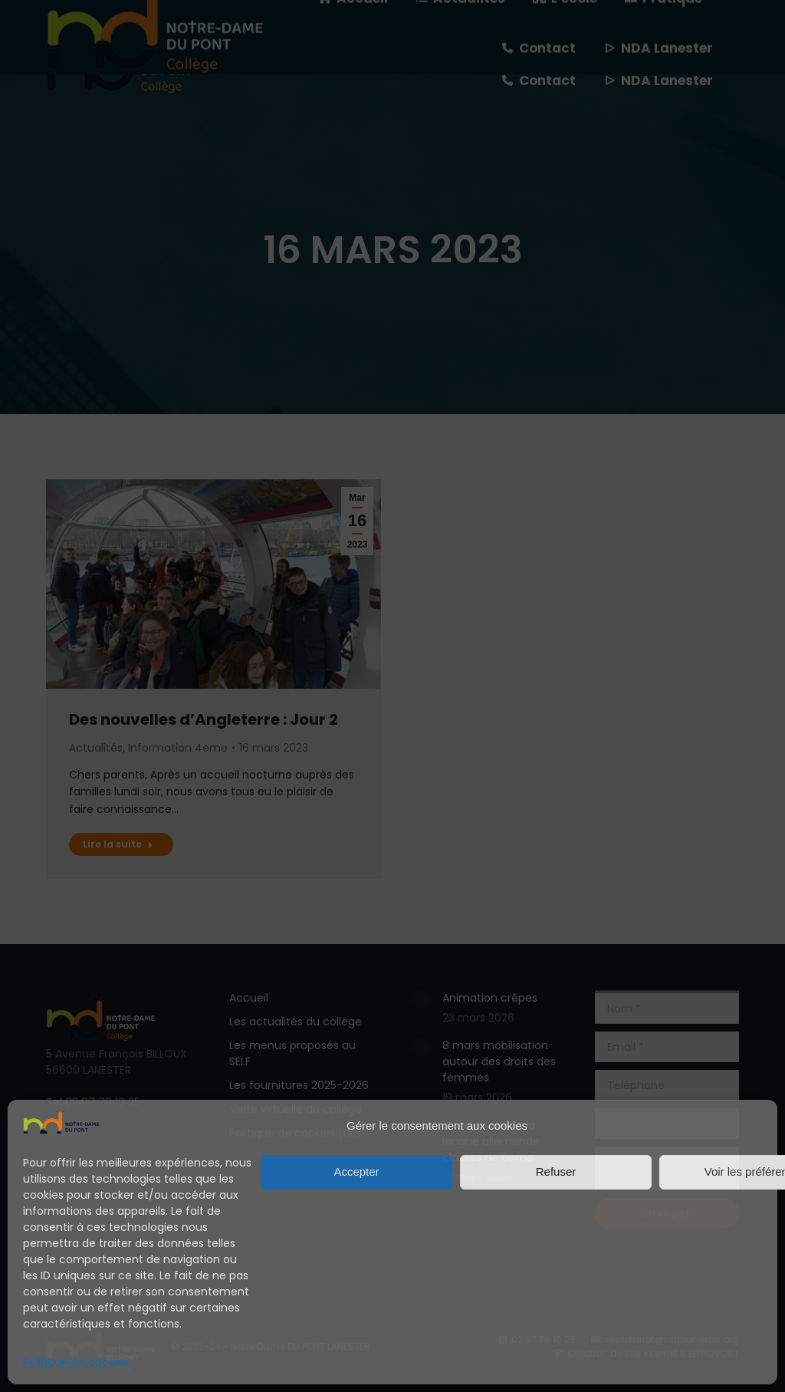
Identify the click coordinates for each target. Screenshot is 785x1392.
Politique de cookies (76, 1362)
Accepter (356, 1171)
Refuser (556, 1171)
